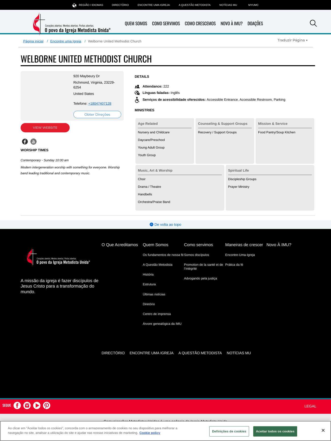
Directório (120, 5)
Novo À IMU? (232, 23)
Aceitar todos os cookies (275, 431)
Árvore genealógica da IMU (162, 324)
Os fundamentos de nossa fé (163, 255)
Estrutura (149, 284)
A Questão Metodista (195, 5)
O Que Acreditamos (120, 244)
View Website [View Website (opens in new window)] (45, 128)
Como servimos (198, 244)
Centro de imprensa (157, 314)
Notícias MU (228, 5)
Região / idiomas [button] (87, 5)
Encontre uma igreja (154, 5)
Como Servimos (166, 23)
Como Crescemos (200, 23)
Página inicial (33, 41)
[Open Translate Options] (293, 40)
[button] (313, 24)
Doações (255, 23)
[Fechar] (323, 430)
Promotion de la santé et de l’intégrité (203, 266)
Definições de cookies (229, 431)
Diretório (149, 304)
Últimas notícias (154, 294)
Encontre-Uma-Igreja (240, 255)
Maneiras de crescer (244, 244)
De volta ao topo (165, 225)
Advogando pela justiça (200, 278)
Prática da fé (234, 264)
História (148, 274)
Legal (310, 406)
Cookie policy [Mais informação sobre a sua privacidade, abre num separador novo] (149, 433)
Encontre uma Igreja (65, 41)
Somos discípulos (196, 255)
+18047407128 (99, 103)
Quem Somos (136, 23)
